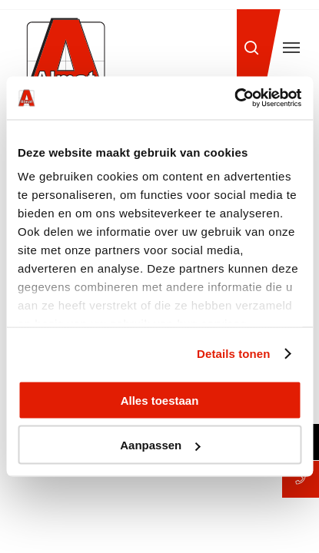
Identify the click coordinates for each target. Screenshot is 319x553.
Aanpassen (160, 445)
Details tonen (233, 353)
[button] (291, 47)
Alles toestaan (160, 399)
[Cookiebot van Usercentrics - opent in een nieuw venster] (234, 98)
